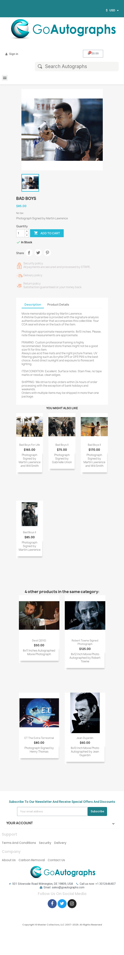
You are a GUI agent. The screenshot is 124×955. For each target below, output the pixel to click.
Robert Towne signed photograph (85, 642)
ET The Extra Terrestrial (39, 738)
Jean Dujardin (84, 738)
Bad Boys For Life (29, 444)
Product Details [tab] (58, 305)
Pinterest (47, 252)
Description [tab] (32, 305)
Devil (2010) (39, 640)
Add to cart (47, 233)
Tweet (38, 252)
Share (29, 252)
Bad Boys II (61, 444)
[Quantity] (20, 233)
